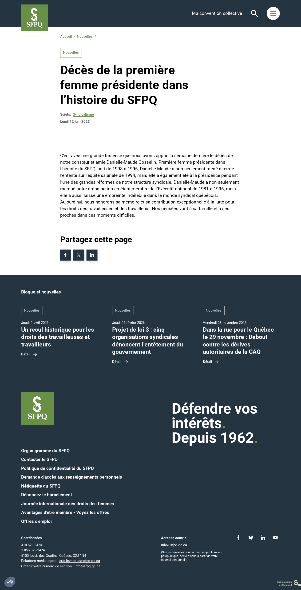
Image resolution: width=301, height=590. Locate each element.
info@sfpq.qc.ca (87, 566)
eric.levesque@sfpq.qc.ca (79, 561)
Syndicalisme (83, 114)
